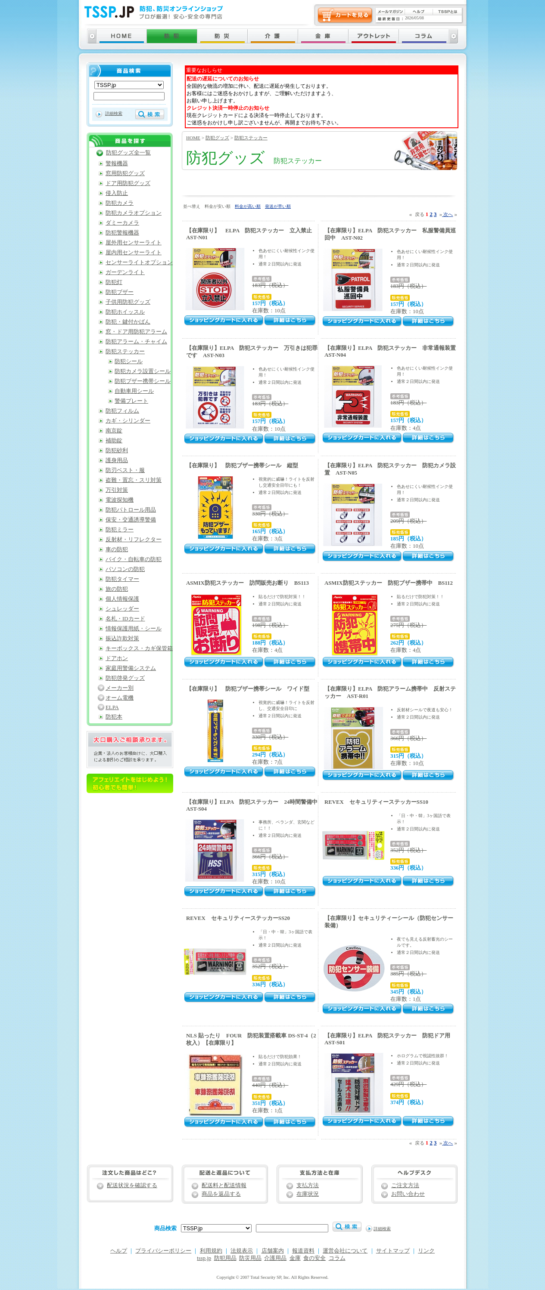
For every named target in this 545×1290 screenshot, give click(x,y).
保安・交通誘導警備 (131, 520)
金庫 (295, 1258)
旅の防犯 (117, 589)
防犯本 (114, 717)
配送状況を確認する (132, 1185)
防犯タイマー (122, 579)
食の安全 (314, 1258)
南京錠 (114, 431)
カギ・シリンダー (128, 421)
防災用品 (250, 1258)
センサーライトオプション (139, 262)
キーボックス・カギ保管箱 (139, 648)
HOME (193, 137)
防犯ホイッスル (125, 312)
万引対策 (117, 490)
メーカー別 (120, 688)
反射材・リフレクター (134, 540)
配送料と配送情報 (224, 1185)
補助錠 (114, 441)
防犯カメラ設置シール (143, 371)
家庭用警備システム (131, 668)
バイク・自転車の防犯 (134, 559)
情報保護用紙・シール (134, 629)
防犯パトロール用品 (131, 510)
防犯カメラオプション (134, 213)
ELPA (112, 707)
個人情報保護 (122, 599)
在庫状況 (307, 1194)
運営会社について (345, 1251)
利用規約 (211, 1251)
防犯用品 (225, 1258)
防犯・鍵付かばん (128, 322)
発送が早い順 (278, 206)
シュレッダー (122, 609)
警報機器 (117, 163)
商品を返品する (221, 1194)
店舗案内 (273, 1251)
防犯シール (129, 361)
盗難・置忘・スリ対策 (134, 480)
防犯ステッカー (251, 137)
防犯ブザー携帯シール (143, 381)
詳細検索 (113, 113)
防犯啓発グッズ (125, 678)
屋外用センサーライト (134, 243)
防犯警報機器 (122, 233)
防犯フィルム (122, 411)
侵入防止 (117, 193)
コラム (337, 1258)
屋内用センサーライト (134, 253)
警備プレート (131, 401)
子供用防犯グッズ (128, 302)
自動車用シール (134, 391)
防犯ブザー (120, 292)
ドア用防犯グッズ (128, 183)
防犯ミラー (120, 530)
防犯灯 (114, 282)
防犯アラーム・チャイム (136, 342)
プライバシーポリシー (163, 1251)
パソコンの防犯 (125, 569)
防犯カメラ (120, 203)
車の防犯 (117, 549)
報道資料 (303, 1251)
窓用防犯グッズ (125, 173)
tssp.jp (204, 1258)
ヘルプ (118, 1251)
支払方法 (307, 1185)
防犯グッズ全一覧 (128, 153)
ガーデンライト (125, 272)
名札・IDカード (125, 619)
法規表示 (241, 1251)
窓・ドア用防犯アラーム (136, 332)
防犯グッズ (217, 137)
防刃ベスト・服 (125, 470)
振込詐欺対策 (122, 639)
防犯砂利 (117, 450)
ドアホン (117, 658)
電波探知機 (120, 500)
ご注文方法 (405, 1185)
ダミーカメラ (122, 223)
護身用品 (117, 460)
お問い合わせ (408, 1194)
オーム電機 (120, 698)
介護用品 (275, 1258)
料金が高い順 (248, 206)
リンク (426, 1251)
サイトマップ (393, 1251)
